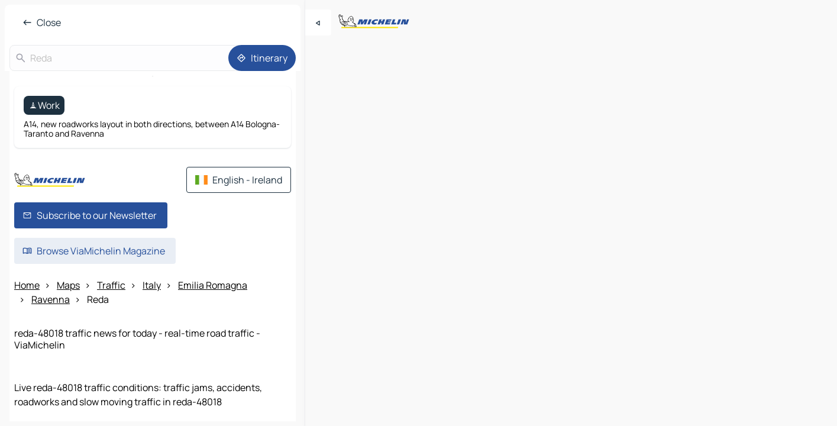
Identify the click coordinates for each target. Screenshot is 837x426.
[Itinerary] (262, 58)
